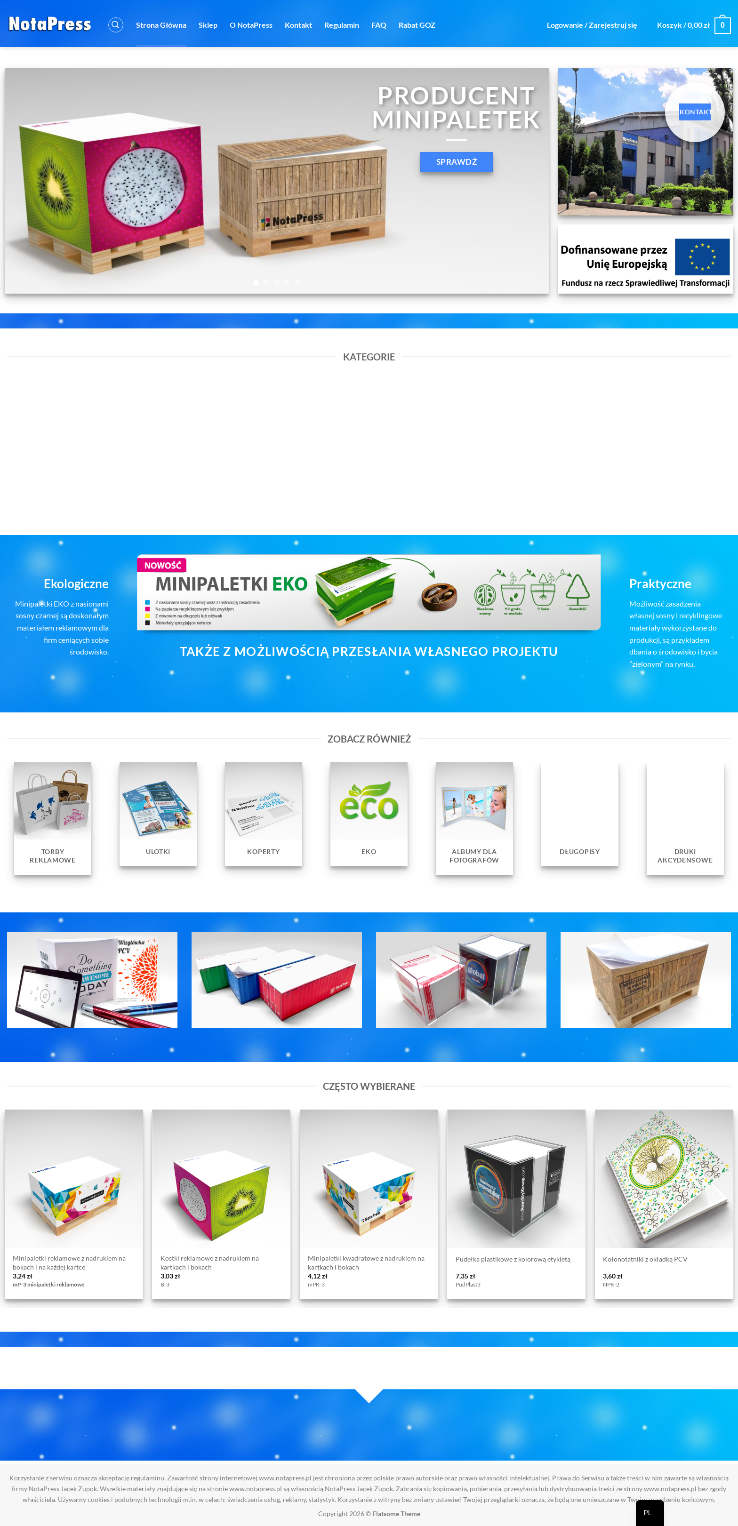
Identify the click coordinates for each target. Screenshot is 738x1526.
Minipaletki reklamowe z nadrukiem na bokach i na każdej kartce (69, 1262)
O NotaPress (251, 24)
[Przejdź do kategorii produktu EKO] (369, 814)
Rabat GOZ (417, 24)
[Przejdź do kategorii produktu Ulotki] (158, 814)
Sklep (208, 24)
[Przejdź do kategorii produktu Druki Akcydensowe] (685, 818)
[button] (115, 24)
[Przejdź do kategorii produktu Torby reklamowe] (52, 818)
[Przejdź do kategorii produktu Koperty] (263, 814)
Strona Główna (161, 24)
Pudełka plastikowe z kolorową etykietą (513, 1259)
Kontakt (298, 24)
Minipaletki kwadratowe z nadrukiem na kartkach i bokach (366, 1262)
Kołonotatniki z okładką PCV (645, 1259)
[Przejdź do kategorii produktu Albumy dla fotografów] (474, 818)
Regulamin (341, 24)
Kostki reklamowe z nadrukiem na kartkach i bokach (209, 1262)
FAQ (378, 24)
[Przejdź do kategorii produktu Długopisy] (579, 814)
